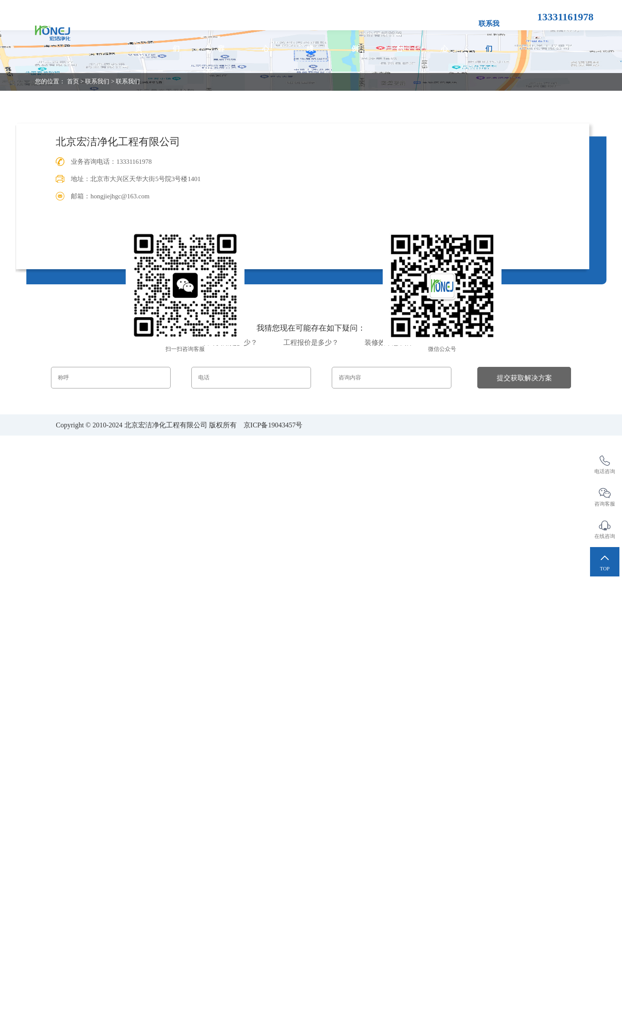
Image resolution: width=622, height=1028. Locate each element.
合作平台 (400, 36)
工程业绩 (310, 36)
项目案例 (355, 36)
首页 (138, 36)
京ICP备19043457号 (273, 425)
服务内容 (220, 36)
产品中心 (265, 36)
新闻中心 (444, 36)
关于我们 (176, 36)
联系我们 (489, 36)
